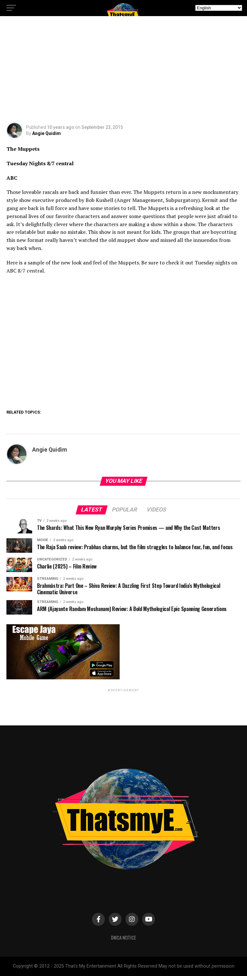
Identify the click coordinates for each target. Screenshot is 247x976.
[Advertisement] (123, 74)
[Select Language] (218, 8)
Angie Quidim (46, 133)
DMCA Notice (123, 937)
